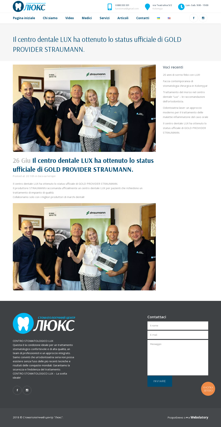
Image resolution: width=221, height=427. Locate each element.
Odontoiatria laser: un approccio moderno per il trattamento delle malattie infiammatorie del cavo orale (185, 112)
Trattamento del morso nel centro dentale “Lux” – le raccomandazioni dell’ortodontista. (184, 96)
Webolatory (199, 417)
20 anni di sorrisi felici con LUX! (181, 74)
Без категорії (46, 176)
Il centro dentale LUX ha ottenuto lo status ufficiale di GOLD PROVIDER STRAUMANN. (185, 128)
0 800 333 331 (122, 5)
